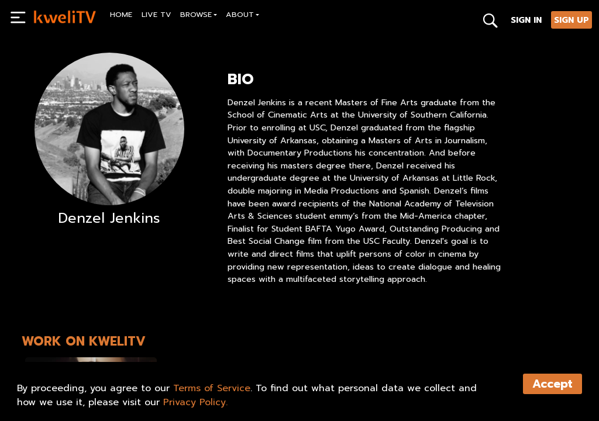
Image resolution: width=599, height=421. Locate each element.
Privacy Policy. (195, 402)
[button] (198, 16)
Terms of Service (211, 388)
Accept (552, 383)
